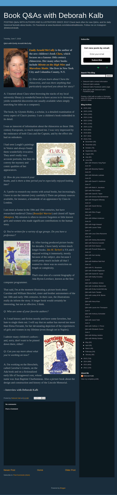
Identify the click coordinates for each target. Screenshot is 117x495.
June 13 (88, 258)
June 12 (88, 264)
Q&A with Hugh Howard (93, 224)
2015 (85, 358)
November (89, 145)
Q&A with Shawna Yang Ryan (95, 163)
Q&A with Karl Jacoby (92, 255)
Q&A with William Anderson (94, 218)
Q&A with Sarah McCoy (93, 206)
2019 (85, 130)
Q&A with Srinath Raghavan (95, 271)
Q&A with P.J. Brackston (93, 267)
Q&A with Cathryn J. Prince (94, 326)
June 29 (88, 172)
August (88, 154)
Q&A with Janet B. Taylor (93, 194)
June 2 (87, 332)
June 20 (88, 215)
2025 (85, 111)
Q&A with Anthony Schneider (95, 314)
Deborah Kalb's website (91, 84)
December (89, 142)
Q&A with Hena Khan (92, 301)
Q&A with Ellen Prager (93, 212)
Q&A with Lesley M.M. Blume (95, 295)
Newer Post (9, 470)
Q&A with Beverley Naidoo (94, 169)
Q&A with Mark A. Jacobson (94, 187)
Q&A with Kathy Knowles (93, 277)
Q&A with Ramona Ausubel (94, 243)
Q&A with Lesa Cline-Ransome (96, 234)
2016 (85, 139)
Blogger (62, 488)
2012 (85, 368)
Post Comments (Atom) (21, 475)
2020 (85, 127)
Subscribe (97, 60)
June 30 (88, 166)
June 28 (88, 178)
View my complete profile (90, 379)
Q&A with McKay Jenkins (94, 335)
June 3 (87, 323)
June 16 (88, 237)
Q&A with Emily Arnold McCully (96, 289)
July (87, 157)
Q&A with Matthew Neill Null (95, 261)
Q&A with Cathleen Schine (94, 283)
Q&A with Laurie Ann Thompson (96, 307)
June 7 (87, 298)
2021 (85, 123)
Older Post (70, 470)
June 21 (88, 209)
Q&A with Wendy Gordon (93, 338)
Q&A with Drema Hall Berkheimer (96, 197)
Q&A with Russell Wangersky (95, 249)
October (88, 148)
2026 (85, 108)
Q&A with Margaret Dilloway (95, 200)
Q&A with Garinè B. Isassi (94, 274)
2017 (85, 136)
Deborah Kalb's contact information (95, 81)
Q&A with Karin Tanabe (93, 292)
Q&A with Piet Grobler (92, 190)
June (87, 160)
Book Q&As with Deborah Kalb (53, 15)
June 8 (87, 280)
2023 (85, 117)
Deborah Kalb (88, 376)
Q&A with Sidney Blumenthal (95, 240)
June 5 (87, 311)
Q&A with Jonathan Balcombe (95, 286)
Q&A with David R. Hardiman (95, 181)
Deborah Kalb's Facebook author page (96, 87)
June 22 (88, 203)
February (88, 351)
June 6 (87, 304)
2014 (85, 361)
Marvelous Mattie (38, 68)
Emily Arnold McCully (42, 50)
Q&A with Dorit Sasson (93, 246)
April (87, 345)
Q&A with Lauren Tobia (93, 227)
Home (40, 470)
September (89, 151)
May (87, 342)
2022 (85, 120)
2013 (85, 364)
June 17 (88, 231)
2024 (85, 114)
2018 (85, 133)
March (87, 348)
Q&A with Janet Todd (92, 320)
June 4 (87, 317)
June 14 (88, 252)
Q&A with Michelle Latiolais (94, 175)
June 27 (88, 184)
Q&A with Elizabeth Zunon (94, 329)
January (88, 354)
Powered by (97, 67)
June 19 (88, 221)
